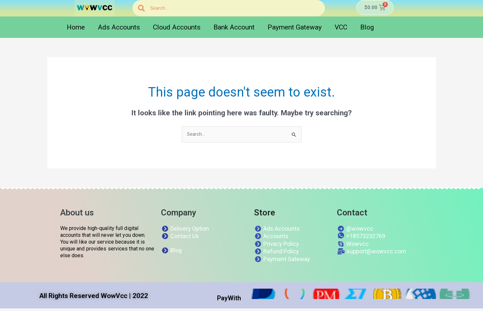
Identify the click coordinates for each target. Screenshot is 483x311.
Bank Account (234, 27)
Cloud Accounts (177, 27)
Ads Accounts (119, 27)
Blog (367, 27)
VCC (341, 27)
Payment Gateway (295, 27)
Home (76, 27)
